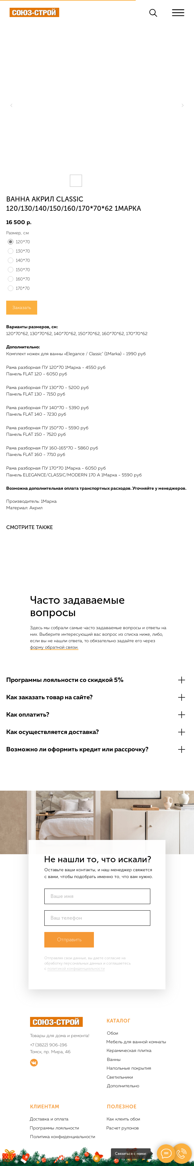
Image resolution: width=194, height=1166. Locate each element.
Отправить (69, 940)
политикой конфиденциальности (76, 968)
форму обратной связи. (54, 647)
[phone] (97, 918)
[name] (97, 896)
